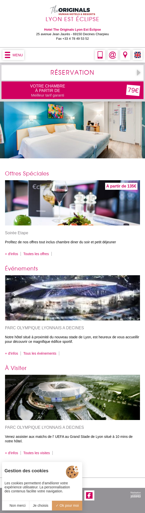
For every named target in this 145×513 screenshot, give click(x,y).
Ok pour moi (67, 505)
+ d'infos (11, 254)
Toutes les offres (36, 254)
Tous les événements (39, 353)
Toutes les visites (36, 453)
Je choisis (40, 505)
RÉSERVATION (72, 72)
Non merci (16, 505)
